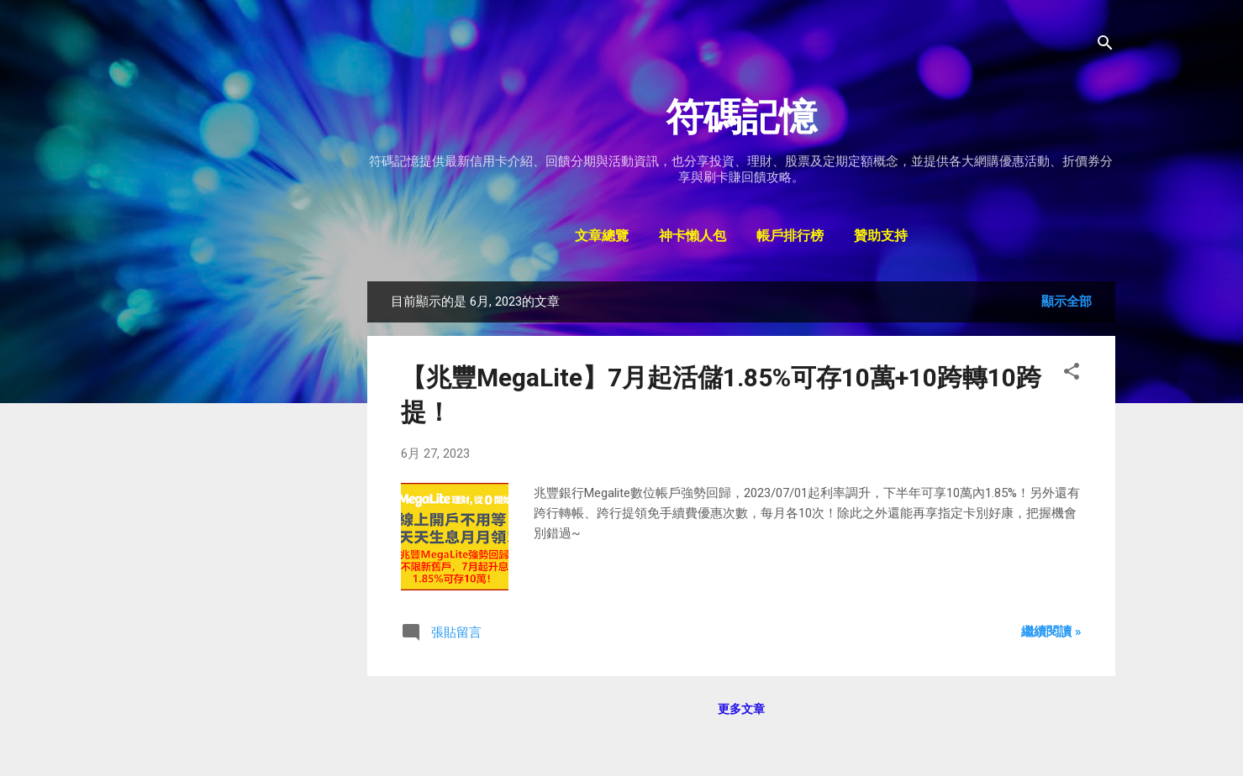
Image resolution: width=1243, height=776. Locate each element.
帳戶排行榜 (790, 236)
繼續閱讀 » (1051, 631)
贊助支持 (881, 236)
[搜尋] (1105, 45)
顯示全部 (1066, 301)
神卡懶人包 (692, 236)
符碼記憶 (741, 117)
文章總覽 (602, 236)
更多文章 (741, 709)
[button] (1071, 374)
